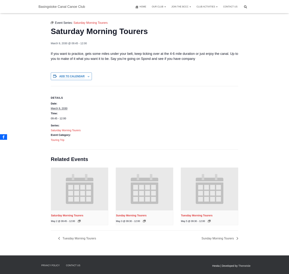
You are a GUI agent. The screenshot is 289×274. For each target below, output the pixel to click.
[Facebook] (3, 137)
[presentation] (79, 189)
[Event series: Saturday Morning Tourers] (79, 221)
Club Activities (207, 6)
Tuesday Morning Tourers (197, 215)
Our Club (159, 6)
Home (140, 7)
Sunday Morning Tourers (131, 215)
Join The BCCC (181, 6)
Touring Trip (57, 139)
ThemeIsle (244, 265)
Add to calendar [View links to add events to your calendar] (72, 76)
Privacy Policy (50, 265)
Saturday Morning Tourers (66, 130)
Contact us (230, 6)
